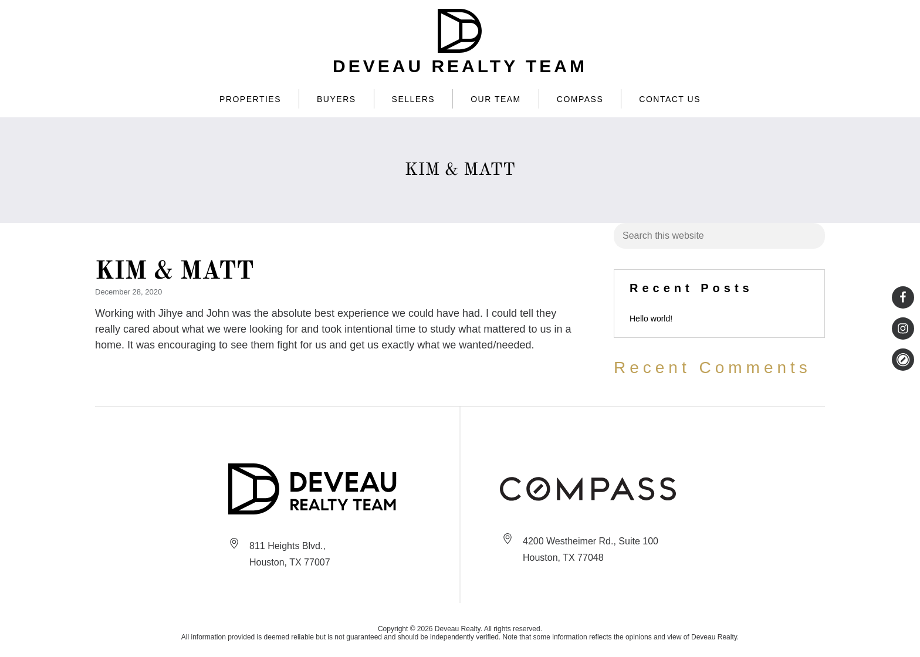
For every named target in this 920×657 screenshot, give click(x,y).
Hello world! (651, 318)
